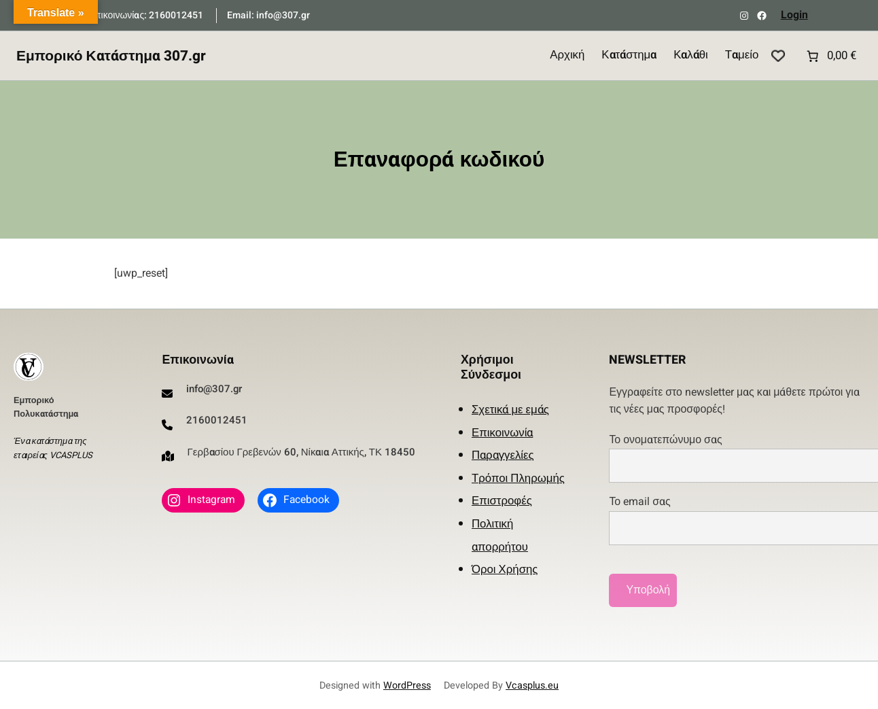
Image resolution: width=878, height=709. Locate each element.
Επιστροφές (502, 500)
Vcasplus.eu (532, 685)
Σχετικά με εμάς (510, 409)
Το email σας (736, 519)
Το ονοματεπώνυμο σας (736, 457)
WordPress (407, 685)
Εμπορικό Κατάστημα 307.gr (111, 56)
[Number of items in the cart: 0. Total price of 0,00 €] (830, 55)
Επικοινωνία (502, 432)
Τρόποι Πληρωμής (518, 478)
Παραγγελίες (503, 455)
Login (794, 15)
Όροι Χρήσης (505, 569)
